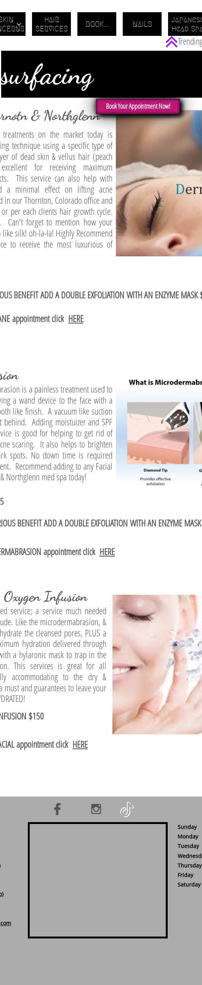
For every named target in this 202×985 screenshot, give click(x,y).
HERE (75, 318)
